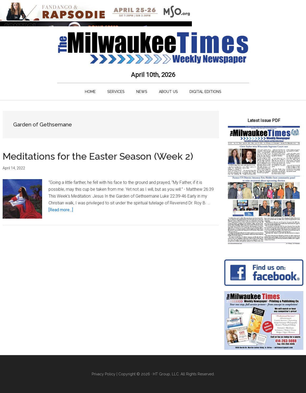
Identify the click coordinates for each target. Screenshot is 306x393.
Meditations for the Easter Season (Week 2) (98, 156)
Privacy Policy (103, 374)
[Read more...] (60, 209)
